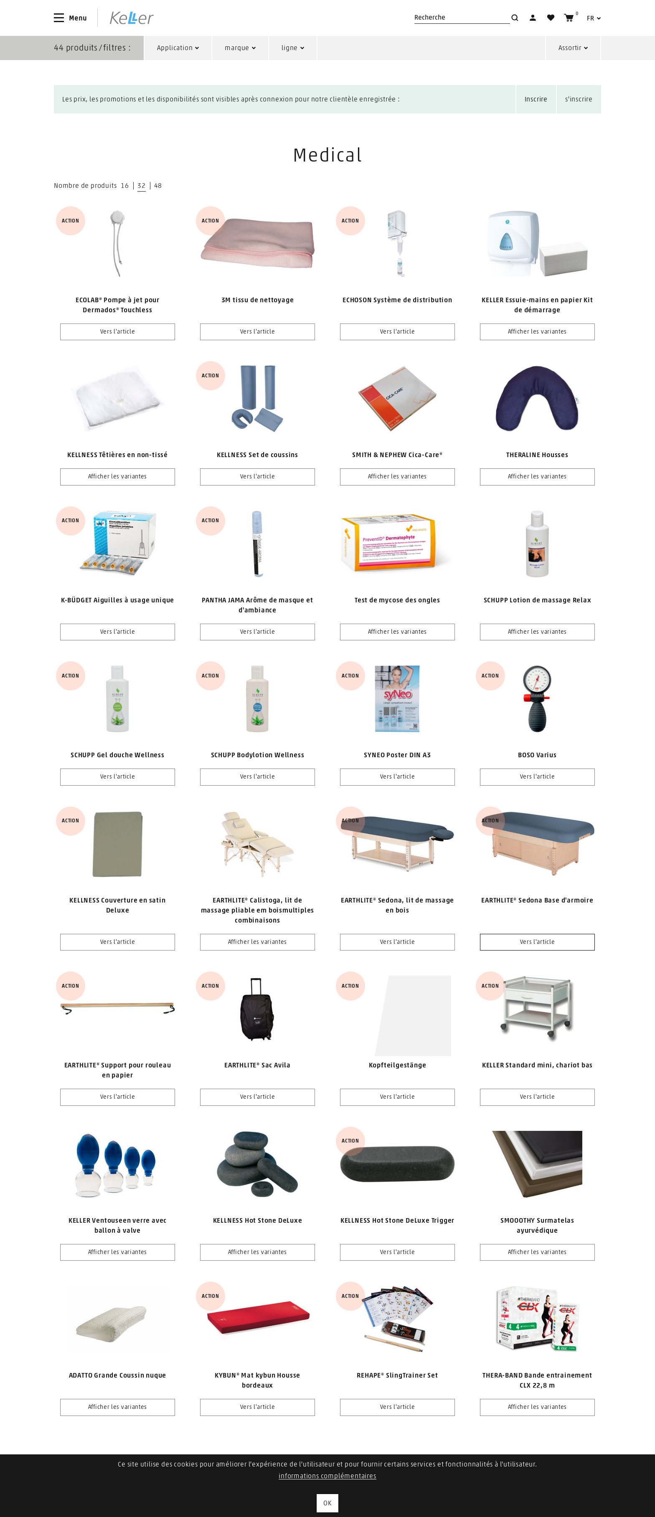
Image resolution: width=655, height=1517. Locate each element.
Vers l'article (117, 332)
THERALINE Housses (537, 455)
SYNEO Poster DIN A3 (397, 755)
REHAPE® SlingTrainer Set (397, 1375)
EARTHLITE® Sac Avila (257, 1065)
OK (327, 1503)
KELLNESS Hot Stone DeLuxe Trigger (397, 1220)
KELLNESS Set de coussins (257, 455)
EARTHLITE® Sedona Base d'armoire (537, 900)
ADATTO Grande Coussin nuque (118, 1375)
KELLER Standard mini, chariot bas (537, 1065)
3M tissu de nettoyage (257, 300)
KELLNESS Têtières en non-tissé (117, 455)
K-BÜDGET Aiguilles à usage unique (117, 600)
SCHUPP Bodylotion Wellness (258, 755)
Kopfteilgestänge (398, 1065)
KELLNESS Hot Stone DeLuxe (257, 1220)
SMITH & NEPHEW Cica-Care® (397, 455)
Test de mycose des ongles (397, 600)
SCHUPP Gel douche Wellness (118, 755)
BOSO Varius (537, 755)
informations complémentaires (327, 1476)
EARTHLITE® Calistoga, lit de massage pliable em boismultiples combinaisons (258, 910)
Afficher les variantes (537, 332)
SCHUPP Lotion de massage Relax (538, 600)
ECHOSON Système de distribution (397, 300)
